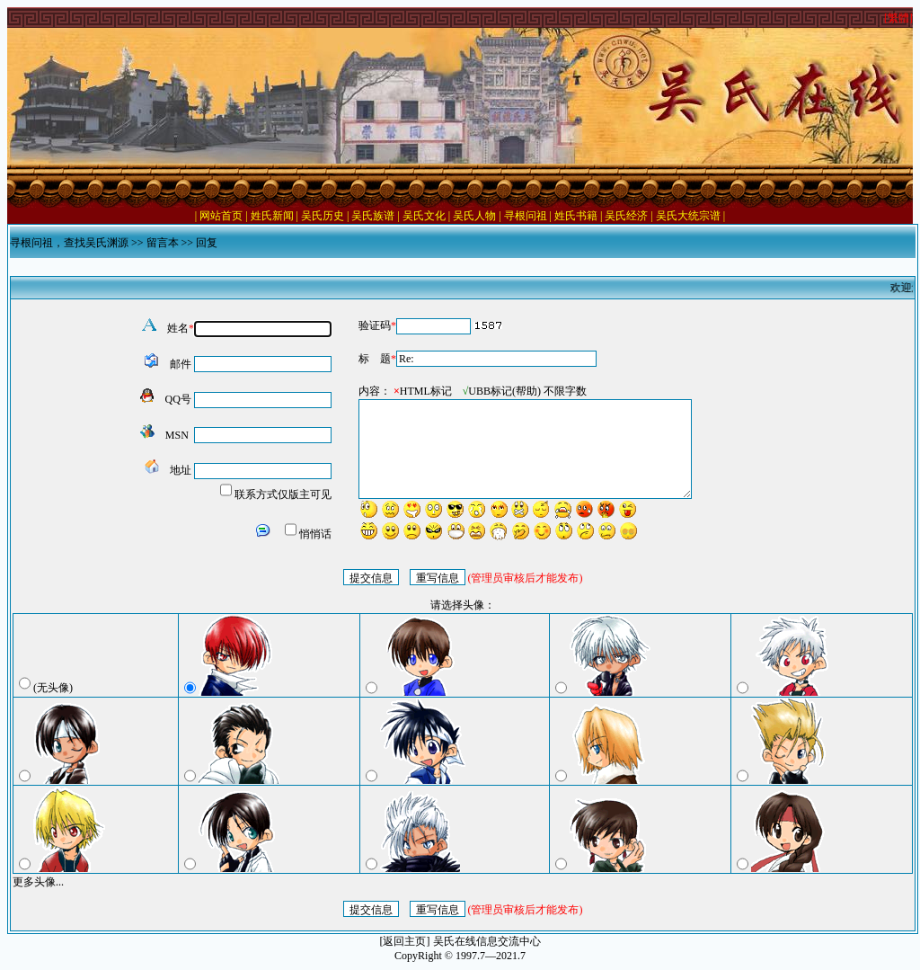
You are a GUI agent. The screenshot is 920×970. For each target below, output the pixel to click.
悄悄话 (315, 534)
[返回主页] (405, 941)
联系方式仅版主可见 (283, 494)
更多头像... (38, 882)
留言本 (162, 242)
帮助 (526, 391)
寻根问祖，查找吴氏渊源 (69, 242)
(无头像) (53, 687)
